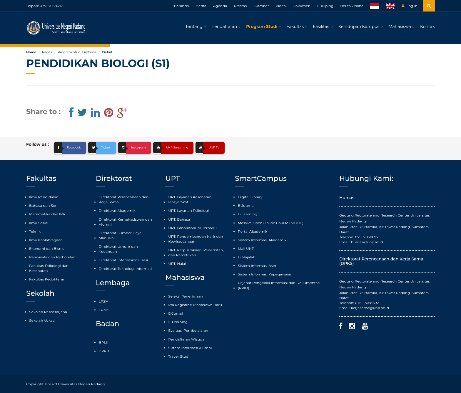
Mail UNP (246, 248)
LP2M (104, 301)
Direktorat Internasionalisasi (123, 260)
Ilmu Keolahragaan (46, 240)
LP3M (104, 310)
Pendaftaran (224, 26)
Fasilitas (321, 26)
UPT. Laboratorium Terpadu (192, 228)
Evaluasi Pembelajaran (188, 330)
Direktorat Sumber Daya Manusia (120, 235)
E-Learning (178, 322)
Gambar (261, 6)
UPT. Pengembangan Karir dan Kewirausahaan (195, 239)
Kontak (427, 26)
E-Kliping (325, 6)
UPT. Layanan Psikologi (188, 210)
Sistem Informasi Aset (257, 265)
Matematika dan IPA (47, 214)
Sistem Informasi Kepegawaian (265, 274)
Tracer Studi (178, 356)
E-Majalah (246, 257)
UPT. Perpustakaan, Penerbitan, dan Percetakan (196, 252)
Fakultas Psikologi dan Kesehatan (49, 268)
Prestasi (241, 6)
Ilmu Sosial (38, 223)
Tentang (194, 26)
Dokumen (301, 6)
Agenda (220, 6)
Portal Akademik (252, 231)
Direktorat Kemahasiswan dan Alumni (125, 222)
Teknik (35, 231)
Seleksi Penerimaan (185, 296)
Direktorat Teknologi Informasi (125, 268)
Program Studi (261, 26)
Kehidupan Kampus (359, 26)
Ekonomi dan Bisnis (46, 248)
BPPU (104, 351)
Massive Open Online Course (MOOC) (270, 223)
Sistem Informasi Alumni (190, 348)
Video (281, 6)
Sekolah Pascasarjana (48, 312)
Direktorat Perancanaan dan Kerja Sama (124, 199)
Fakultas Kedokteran (47, 279)
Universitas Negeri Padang (81, 384)
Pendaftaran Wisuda (186, 339)
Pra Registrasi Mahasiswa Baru (195, 305)
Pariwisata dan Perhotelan (52, 257)
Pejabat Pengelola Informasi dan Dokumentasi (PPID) (279, 285)
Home (31, 52)
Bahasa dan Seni (44, 205)
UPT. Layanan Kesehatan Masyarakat (189, 199)
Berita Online (351, 6)
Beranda (181, 6)
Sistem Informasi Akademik (262, 240)
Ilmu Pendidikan (44, 197)
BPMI (103, 342)
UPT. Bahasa (179, 219)
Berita (201, 6)
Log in (409, 6)
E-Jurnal (175, 313)
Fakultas (295, 26)
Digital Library (250, 197)
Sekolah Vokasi (42, 320)
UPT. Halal (177, 263)
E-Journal (246, 205)
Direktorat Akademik (117, 210)
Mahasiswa (399, 26)
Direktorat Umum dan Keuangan (118, 249)
